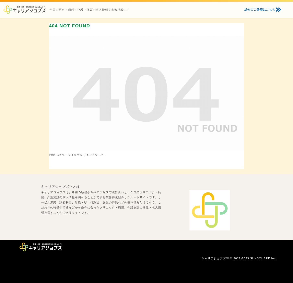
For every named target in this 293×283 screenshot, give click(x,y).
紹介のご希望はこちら (259, 9)
